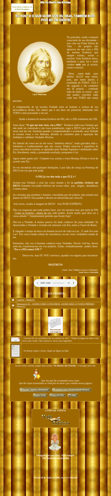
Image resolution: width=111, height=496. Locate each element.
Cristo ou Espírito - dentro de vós (33, 213)
